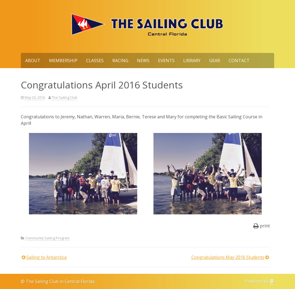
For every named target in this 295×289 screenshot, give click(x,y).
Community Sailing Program (47, 238)
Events (166, 60)
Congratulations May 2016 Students (227, 257)
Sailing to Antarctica (46, 257)
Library (192, 60)
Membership (63, 60)
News (143, 60)
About (32, 60)
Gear (214, 60)
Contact (239, 60)
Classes (95, 60)
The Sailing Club (64, 97)
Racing (120, 60)
